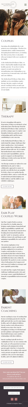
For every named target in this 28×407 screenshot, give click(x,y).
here (19, 374)
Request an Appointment (14, 387)
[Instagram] (12, 399)
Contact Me (14, 393)
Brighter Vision (17, 403)
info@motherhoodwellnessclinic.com (14, 379)
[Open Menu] (25, 5)
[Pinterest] (16, 399)
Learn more (7, 186)
